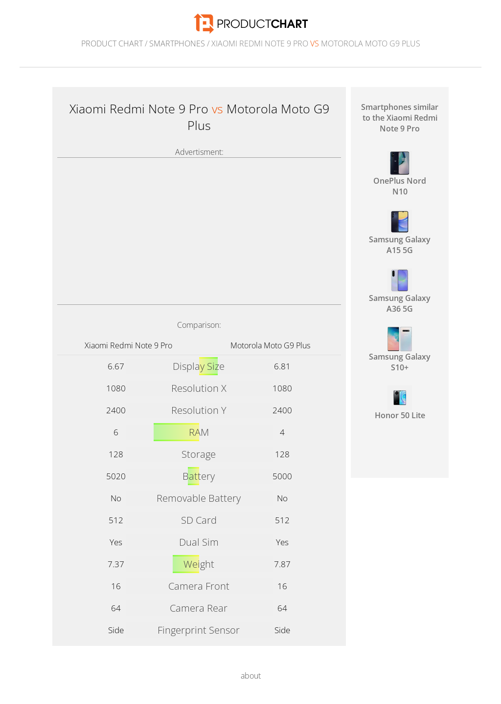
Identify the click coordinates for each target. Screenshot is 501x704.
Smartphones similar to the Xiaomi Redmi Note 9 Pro (399, 118)
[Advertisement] (199, 231)
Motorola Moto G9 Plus (270, 345)
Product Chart (112, 43)
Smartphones (177, 43)
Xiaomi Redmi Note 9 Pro (128, 345)
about (251, 675)
